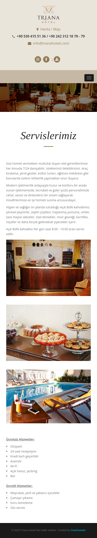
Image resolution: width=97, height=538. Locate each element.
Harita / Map (48, 29)
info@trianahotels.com (48, 43)
